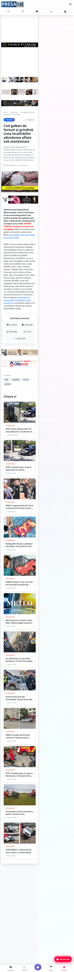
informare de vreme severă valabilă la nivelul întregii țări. (30, 283)
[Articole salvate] (37, 11)
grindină (35, 363)
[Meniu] (70, 4)
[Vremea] (51, 11)
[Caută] (8, 11)
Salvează (63, 139)
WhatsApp (20, 309)
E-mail (53, 309)
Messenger (53, 302)
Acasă (5, 134)
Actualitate (13, 134)
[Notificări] (23, 11)
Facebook (21, 302)
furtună (25, 363)
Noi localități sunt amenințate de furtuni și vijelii (47, 252)
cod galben (15, 363)
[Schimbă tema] (65, 11)
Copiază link (37, 316)
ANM (6, 363)
